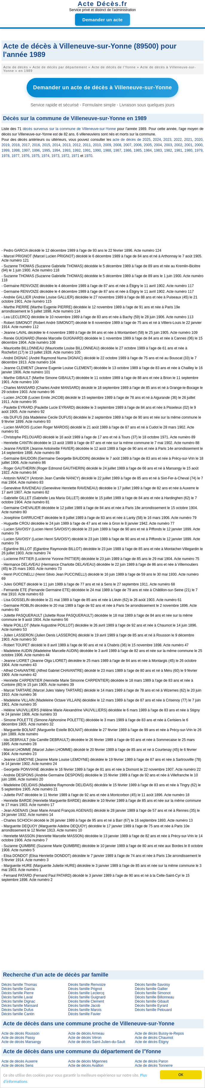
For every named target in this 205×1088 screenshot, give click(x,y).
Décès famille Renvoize (86, 985)
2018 (16, 145)
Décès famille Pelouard (153, 1010)
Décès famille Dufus (17, 1010)
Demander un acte (102, 19)
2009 (107, 145)
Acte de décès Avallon (85, 1065)
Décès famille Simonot (152, 993)
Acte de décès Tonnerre (154, 1065)
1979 (199, 150)
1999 (5, 150)
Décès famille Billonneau (154, 997)
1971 (75, 156)
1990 (97, 150)
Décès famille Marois (84, 1010)
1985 (138, 150)
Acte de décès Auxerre (19, 1061)
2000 (199, 145)
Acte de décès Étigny (152, 1042)
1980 (188, 150)
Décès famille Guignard (86, 997)
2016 (36, 145)
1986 (127, 150)
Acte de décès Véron (84, 1038)
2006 (138, 145)
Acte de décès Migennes (87, 1061)
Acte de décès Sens (17, 1065)
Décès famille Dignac (18, 1001)
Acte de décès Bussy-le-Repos (159, 1033)
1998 (16, 150)
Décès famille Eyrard (151, 1006)
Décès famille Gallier (151, 989)
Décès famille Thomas (19, 985)
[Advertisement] (102, 206)
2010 (97, 145)
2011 (87, 145)
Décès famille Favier (84, 1014)
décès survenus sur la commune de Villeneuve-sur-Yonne (69, 129)
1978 (5, 156)
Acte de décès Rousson (20, 1033)
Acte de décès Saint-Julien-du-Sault (96, 1042)
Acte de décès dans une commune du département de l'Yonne (82, 1051)
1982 (168, 150)
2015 (46, 145)
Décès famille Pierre (17, 993)
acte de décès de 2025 (132, 140)
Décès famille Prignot (85, 989)
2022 (178, 140)
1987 (117, 150)
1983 (158, 150)
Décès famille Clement (86, 1001)
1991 (87, 150)
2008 (117, 145)
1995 (46, 150)
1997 (26, 150)
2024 (157, 140)
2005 (148, 145)
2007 (127, 145)
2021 (188, 140)
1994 (56, 150)
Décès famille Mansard (19, 1006)
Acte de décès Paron (151, 1061)
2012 (77, 145)
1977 (15, 156)
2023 (167, 140)
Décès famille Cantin (17, 1014)
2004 (158, 145)
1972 (65, 156)
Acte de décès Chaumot (154, 1038)
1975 (35, 156)
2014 (56, 145)
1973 (55, 156)
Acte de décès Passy (18, 1038)
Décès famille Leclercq (86, 993)
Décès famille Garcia (18, 989)
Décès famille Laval (17, 997)
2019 (5, 145)
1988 (107, 150)
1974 (46, 156)
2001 (188, 145)
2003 (168, 145)
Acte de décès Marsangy (21, 1042)
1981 (178, 150)
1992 (77, 150)
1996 (36, 150)
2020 (199, 140)
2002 (178, 145)
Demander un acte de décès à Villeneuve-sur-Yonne (102, 87)
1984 (148, 150)
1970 (88, 156)
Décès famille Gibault (152, 1001)
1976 (26, 156)
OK (180, 1074)
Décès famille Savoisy (152, 985)
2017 (26, 145)
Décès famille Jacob (84, 1006)
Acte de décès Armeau (86, 1033)
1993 (66, 150)
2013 (66, 145)
